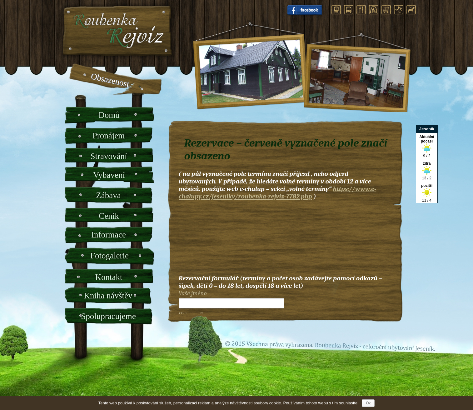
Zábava (108, 195)
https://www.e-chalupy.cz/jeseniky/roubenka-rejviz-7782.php (277, 192)
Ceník (109, 216)
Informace (108, 234)
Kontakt (108, 277)
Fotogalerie (109, 255)
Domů (109, 115)
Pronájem (108, 135)
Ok (368, 403)
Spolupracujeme (108, 316)
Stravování (109, 156)
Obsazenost (110, 80)
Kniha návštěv (108, 295)
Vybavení (109, 175)
